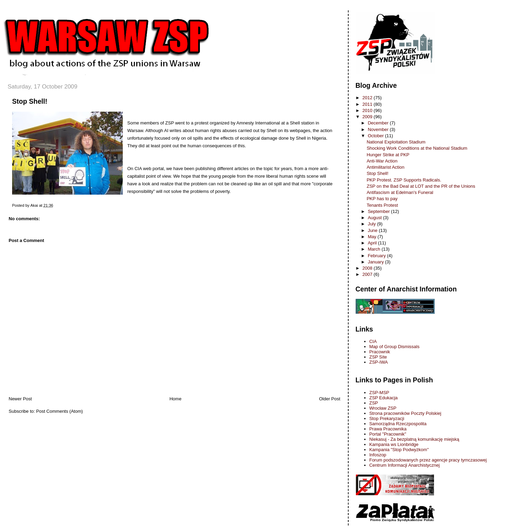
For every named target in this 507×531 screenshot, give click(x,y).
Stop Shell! (29, 101)
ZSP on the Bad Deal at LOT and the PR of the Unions (421, 186)
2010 (368, 110)
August (375, 217)
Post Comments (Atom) (59, 411)
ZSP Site (378, 357)
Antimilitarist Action (385, 167)
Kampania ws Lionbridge (393, 444)
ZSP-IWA (378, 362)
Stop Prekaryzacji (386, 418)
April (373, 242)
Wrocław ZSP (383, 408)
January (376, 261)
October (376, 135)
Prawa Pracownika (388, 428)
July (372, 223)
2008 (368, 268)
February (377, 255)
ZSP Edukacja (383, 397)
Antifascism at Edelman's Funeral (400, 192)
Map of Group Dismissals (394, 346)
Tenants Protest (382, 205)
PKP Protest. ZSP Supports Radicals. (404, 180)
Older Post (329, 398)
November (379, 129)
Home (175, 398)
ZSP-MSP (379, 392)
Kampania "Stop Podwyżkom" (399, 449)
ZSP (373, 403)
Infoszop (377, 454)
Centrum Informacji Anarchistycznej (404, 465)
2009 (368, 116)
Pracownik (379, 351)
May (372, 236)
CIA (373, 341)
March (374, 249)
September (379, 211)
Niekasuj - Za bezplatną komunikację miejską (414, 439)
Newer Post (20, 398)
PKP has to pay (382, 198)
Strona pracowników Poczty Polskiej (405, 413)
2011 (368, 104)
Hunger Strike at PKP (388, 154)
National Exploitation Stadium (396, 142)
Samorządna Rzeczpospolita (397, 423)
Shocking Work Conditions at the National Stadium (417, 148)
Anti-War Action (382, 161)
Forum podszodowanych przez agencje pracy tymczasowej (428, 460)
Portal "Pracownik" (387, 434)
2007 (368, 274)
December (379, 122)
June (373, 230)
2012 (368, 97)
